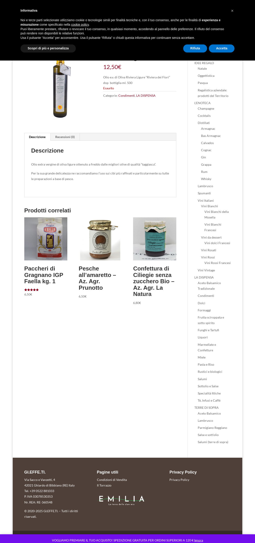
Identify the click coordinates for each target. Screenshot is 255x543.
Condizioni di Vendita (112, 480)
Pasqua (203, 83)
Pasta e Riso (206, 364)
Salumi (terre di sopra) (213, 442)
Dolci (201, 303)
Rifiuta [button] (195, 48)
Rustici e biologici (210, 371)
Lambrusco (205, 186)
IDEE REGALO (204, 63)
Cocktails (204, 115)
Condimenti (126, 95)
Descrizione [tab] (37, 137)
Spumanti (204, 193)
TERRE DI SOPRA (206, 407)
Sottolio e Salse (208, 386)
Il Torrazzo (104, 485)
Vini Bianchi (209, 206)
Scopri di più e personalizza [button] (48, 48)
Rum (204, 172)
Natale (202, 68)
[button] (232, 10)
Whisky (206, 179)
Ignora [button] (198, 540)
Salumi (202, 379)
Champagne (206, 108)
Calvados (207, 143)
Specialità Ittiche (209, 393)
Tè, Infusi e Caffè (209, 400)
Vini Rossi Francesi (217, 263)
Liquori (203, 337)
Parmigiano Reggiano (212, 428)
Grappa (206, 164)
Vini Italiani (206, 200)
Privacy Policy (179, 480)
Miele (202, 357)
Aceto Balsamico (209, 413)
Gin (203, 157)
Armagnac (208, 128)
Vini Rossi (208, 257)
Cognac (206, 150)
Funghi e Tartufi (208, 330)
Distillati (204, 123)
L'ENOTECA (202, 103)
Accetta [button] (221, 48)
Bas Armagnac (211, 136)
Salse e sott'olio (208, 435)
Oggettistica (206, 76)
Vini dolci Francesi (217, 243)
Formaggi (204, 310)
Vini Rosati (208, 250)
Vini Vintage (206, 270)
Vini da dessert (211, 237)
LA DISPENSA (146, 95)
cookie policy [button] (80, 24)
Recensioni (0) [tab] (65, 137)
